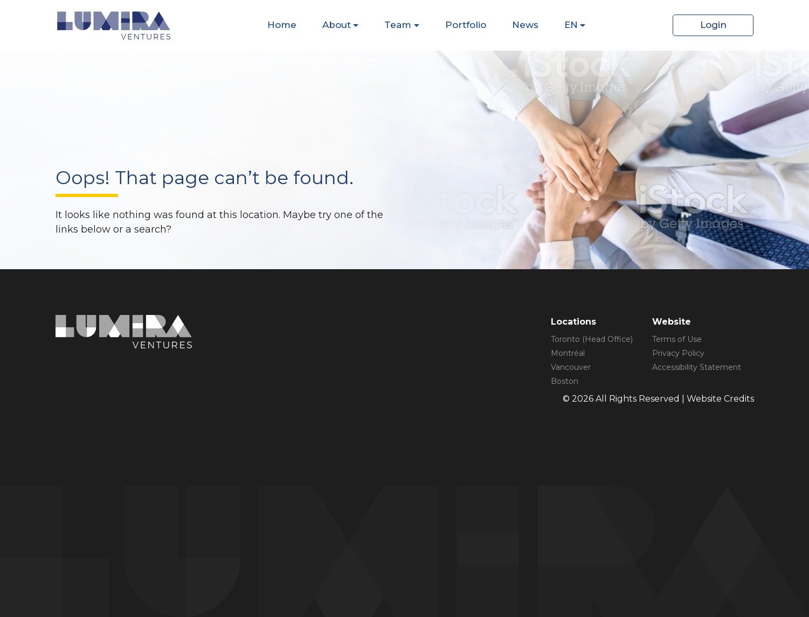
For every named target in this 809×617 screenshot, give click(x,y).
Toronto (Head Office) (592, 339)
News (525, 24)
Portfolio (465, 24)
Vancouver (571, 367)
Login (713, 24)
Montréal (568, 353)
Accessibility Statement (696, 367)
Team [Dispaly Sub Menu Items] (397, 24)
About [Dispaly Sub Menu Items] (336, 24)
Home (281, 24)
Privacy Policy (678, 353)
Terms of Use (677, 339)
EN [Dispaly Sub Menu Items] (571, 24)
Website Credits (720, 399)
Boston (564, 381)
